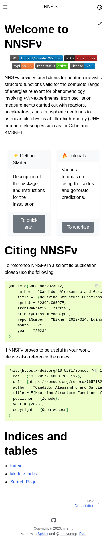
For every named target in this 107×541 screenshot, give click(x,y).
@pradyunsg (66, 534)
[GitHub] (53, 521)
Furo (82, 534)
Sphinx (42, 534)
